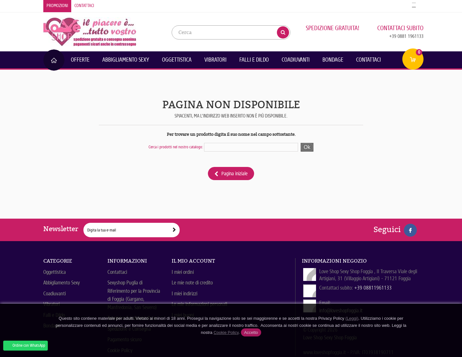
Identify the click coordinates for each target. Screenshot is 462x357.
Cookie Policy (226, 332)
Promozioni (57, 5)
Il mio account (193, 260)
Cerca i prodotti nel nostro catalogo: (176, 147)
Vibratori (215, 60)
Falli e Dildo (254, 60)
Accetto (251, 332)
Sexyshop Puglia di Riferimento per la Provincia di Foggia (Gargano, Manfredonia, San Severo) (133, 295)
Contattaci (84, 5)
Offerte (80, 60)
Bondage (332, 60)
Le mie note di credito (192, 282)
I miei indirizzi (184, 293)
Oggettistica (177, 60)
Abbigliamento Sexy (125, 60)
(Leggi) (352, 318)
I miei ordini (183, 272)
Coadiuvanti (296, 60)
